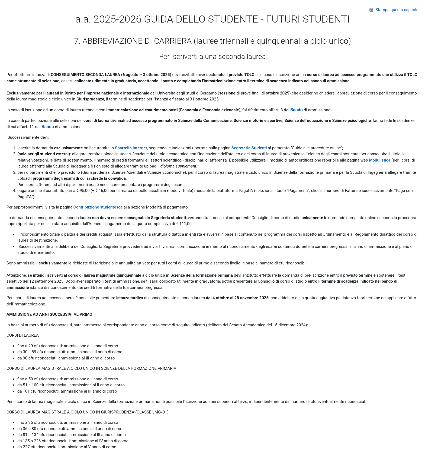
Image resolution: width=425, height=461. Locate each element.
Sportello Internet (131, 148)
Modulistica (379, 160)
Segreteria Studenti (249, 148)
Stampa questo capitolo (393, 9)
